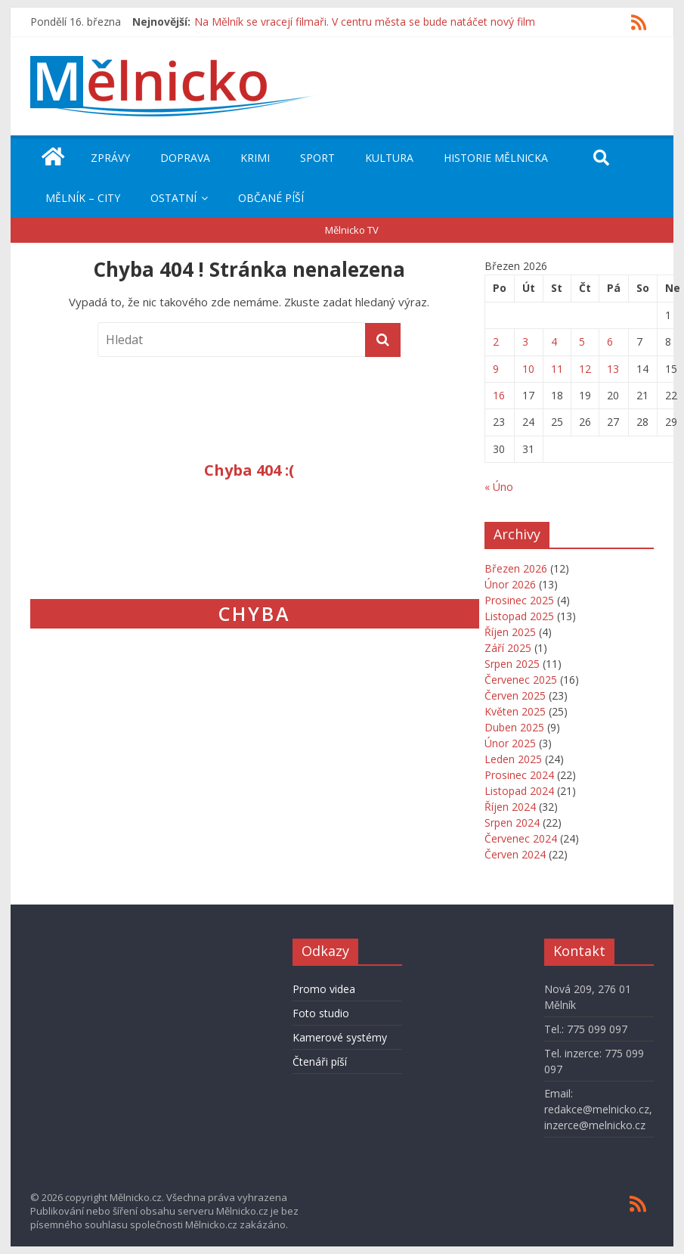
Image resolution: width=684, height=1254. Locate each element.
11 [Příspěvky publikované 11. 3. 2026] (557, 369)
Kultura (389, 158)
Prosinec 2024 (519, 775)
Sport (317, 158)
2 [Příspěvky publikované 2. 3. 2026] (496, 341)
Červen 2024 (515, 854)
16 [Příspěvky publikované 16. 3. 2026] (499, 395)
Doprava (185, 158)
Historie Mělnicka (496, 158)
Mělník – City (82, 198)
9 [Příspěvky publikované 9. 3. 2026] (496, 369)
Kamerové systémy (339, 1037)
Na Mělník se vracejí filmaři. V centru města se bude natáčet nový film (364, 21)
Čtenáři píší (319, 1061)
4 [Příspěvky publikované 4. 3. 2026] (554, 341)
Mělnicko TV (352, 230)
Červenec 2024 (520, 838)
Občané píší (271, 198)
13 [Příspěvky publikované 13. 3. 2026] (613, 369)
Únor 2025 (510, 743)
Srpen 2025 (512, 663)
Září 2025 (507, 648)
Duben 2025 (514, 727)
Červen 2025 (515, 695)
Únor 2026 (510, 584)
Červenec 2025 (520, 679)
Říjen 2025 (510, 632)
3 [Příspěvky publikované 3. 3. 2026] (525, 341)
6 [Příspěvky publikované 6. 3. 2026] (610, 341)
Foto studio (320, 1013)
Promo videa (323, 989)
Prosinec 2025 (519, 600)
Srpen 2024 (512, 822)
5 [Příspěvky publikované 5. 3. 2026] (582, 341)
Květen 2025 (515, 711)
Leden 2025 (513, 759)
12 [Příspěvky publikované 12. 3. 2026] (585, 369)
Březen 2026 (515, 568)
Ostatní (173, 198)
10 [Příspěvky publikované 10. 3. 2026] (528, 369)
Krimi (255, 158)
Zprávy (110, 158)
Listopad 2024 (519, 791)
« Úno (498, 487)
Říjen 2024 (510, 806)
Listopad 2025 (519, 616)
